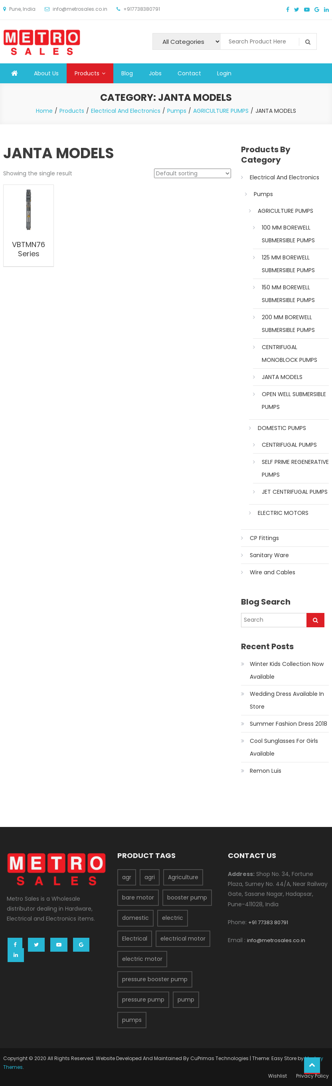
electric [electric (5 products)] (172, 918)
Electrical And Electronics (284, 177)
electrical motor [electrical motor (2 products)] (183, 939)
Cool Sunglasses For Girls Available (284, 747)
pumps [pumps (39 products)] (132, 1020)
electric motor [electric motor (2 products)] (142, 959)
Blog (127, 73)
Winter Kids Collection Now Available (287, 670)
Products (87, 73)
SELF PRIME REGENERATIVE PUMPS (295, 468)
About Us (46, 73)
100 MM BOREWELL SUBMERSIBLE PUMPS (288, 234)
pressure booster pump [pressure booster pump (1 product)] (155, 979)
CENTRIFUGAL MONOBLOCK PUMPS (289, 353)
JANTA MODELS (282, 377)
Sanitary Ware (269, 555)
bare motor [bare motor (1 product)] (138, 897)
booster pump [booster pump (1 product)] (187, 897)
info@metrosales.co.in (276, 940)
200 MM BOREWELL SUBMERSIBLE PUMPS (288, 323)
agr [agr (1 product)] (126, 877)
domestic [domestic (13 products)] (135, 918)
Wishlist (277, 1075)
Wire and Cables (272, 572)
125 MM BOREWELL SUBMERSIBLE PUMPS (288, 263)
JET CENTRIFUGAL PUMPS (295, 492)
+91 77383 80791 (268, 922)
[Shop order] (192, 173)
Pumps (263, 194)
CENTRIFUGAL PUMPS (289, 445)
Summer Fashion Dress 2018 (288, 724)
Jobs (155, 73)
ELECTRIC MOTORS (283, 513)
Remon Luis (265, 771)
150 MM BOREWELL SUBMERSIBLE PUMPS (288, 293)
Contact (189, 73)
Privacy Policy (312, 1075)
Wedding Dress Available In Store (287, 700)
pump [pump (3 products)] (186, 1000)
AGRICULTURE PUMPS (285, 211)
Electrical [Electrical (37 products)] (134, 939)
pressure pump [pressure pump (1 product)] (143, 1000)
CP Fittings (264, 538)
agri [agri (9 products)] (149, 877)
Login (224, 73)
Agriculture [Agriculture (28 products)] (183, 877)
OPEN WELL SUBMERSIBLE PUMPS (294, 400)
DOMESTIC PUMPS (282, 428)
